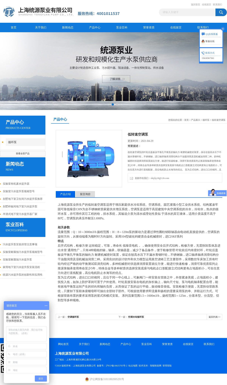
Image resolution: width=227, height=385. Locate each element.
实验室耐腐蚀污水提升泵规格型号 (23, 252)
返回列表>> (214, 317)
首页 (13, 27)
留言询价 (85, 194)
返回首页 (195, 4)
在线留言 (206, 4)
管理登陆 (167, 365)
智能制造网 (155, 365)
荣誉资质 (149, 27)
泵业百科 (121, 27)
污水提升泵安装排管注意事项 (20, 244)
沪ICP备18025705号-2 (116, 365)
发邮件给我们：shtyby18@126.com (149, 178)
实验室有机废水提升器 (16, 183)
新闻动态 (67, 27)
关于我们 (40, 27)
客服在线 (210, 41)
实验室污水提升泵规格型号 (19, 191)
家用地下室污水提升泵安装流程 (21, 267)
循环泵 (12, 142)
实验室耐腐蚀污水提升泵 (17, 259)
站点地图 (133, 365)
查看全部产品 (23, 153)
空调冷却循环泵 (136, 317)
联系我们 (217, 4)
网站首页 (63, 344)
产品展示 (195, 120)
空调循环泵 (73, 317)
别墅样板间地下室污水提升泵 (20, 206)
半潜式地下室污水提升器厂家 (20, 214)
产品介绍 (65, 194)
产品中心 (94, 27)
